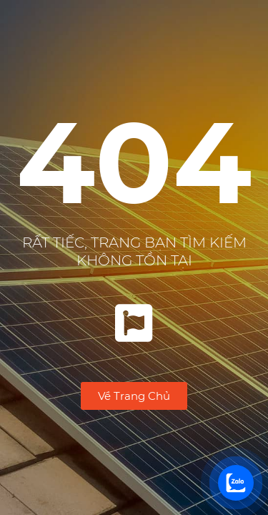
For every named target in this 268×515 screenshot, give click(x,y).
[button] (134, 396)
